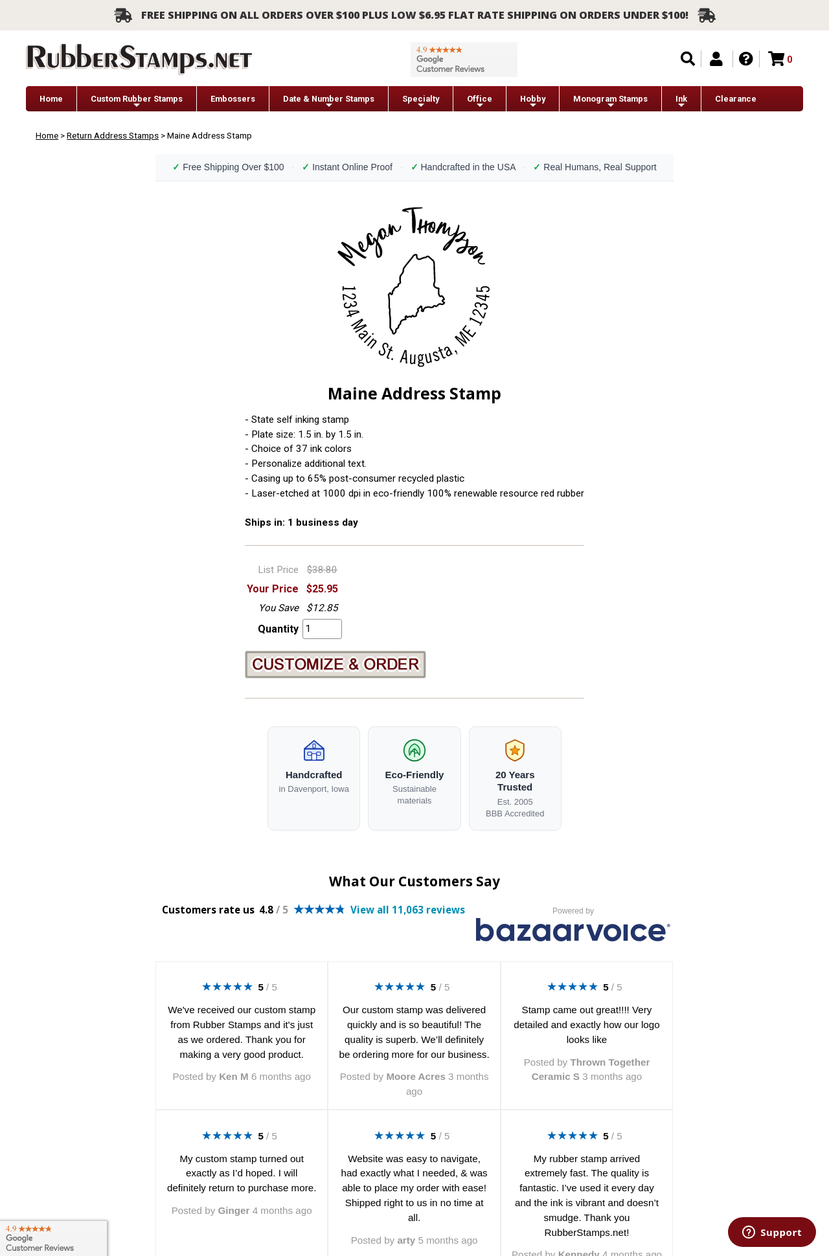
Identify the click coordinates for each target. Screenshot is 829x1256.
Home (51, 99)
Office (479, 102)
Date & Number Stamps (328, 102)
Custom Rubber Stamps (137, 102)
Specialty (420, 102)
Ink (681, 102)
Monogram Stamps (610, 102)
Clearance (735, 99)
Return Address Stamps (113, 135)
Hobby (532, 102)
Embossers (232, 99)
